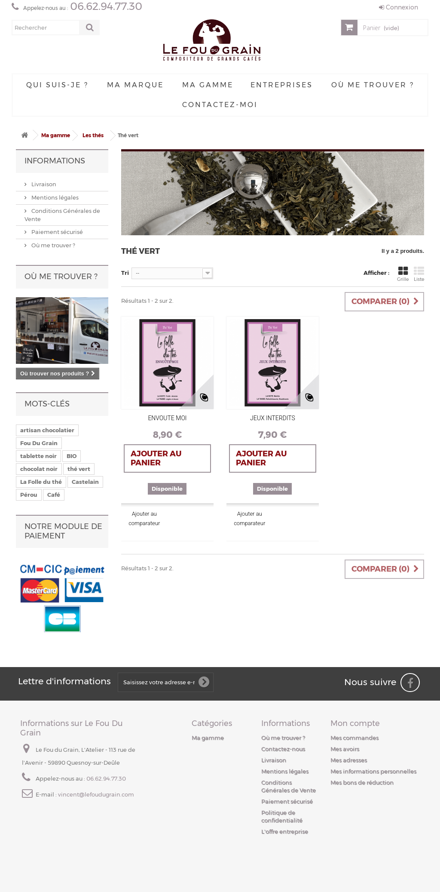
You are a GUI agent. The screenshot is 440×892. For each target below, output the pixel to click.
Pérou (28, 494)
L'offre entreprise (284, 831)
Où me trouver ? (372, 85)
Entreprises (282, 85)
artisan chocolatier (47, 430)
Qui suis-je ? (57, 85)
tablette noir (38, 455)
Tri (125, 272)
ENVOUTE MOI (167, 418)
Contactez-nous (283, 748)
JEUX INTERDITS (272, 418)
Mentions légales (54, 197)
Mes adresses (348, 760)
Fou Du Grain (39, 443)
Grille (403, 274)
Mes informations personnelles (373, 771)
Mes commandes (354, 737)
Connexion (398, 7)
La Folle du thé (41, 481)
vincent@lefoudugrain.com (96, 794)
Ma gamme (207, 85)
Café (53, 494)
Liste (419, 274)
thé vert (78, 468)
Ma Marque (135, 85)
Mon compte (355, 723)
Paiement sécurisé (56, 231)
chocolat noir (39, 468)
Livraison (43, 184)
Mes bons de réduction (362, 782)
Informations (54, 161)
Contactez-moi (220, 105)
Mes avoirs (344, 748)
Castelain (85, 481)
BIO (71, 455)
